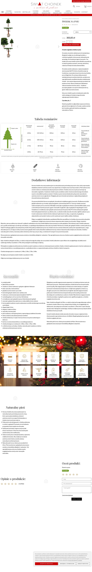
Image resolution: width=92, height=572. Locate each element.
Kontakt (85, 12)
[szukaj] (74, 6)
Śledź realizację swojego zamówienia (81, 1)
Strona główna (65, 18)
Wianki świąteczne (57, 12)
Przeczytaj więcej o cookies (75, 560)
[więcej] (71, 41)
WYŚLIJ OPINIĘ (77, 499)
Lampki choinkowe (68, 12)
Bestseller (26, 12)
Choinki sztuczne (8, 12)
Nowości (18, 12)
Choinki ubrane (35, 12)
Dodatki (77, 12)
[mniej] (67, 41)
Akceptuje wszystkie (46, 563)
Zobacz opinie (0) (75, 24)
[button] (59, 47)
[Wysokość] (82, 32)
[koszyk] (87, 6)
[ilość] (69, 41)
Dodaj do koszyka (71, 44)
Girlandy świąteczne (46, 12)
